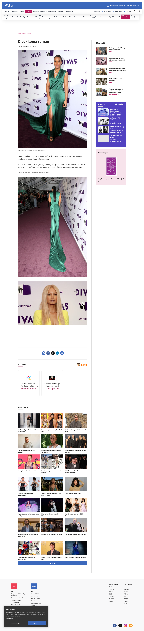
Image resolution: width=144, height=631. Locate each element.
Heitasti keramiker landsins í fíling (51, 534)
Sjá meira (52, 563)
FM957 (126, 601)
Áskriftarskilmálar (36, 603)
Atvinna (126, 591)
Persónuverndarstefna (17, 598)
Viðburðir (126, 594)
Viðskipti (111, 589)
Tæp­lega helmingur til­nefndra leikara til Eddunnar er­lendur (116, 91)
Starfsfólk (34, 605)
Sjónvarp (111, 599)
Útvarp (111, 601)
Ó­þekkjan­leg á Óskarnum (73, 493)
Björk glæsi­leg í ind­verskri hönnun (75, 557)
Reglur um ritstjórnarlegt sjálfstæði (18, 594)
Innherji (126, 587)
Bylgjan (126, 599)
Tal (125, 606)
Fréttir (111, 587)
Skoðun (111, 596)
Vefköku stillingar (15, 623)
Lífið (110, 594)
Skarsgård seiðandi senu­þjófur (27, 471)
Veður (125, 596)
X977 (125, 603)
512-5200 (36, 594)
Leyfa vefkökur (37, 623)
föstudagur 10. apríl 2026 (117, 6)
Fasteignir (126, 589)
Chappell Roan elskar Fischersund (75, 534)
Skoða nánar (9, 618)
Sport (110, 591)
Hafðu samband (35, 598)
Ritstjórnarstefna (36, 601)
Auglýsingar (34, 596)
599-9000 (17, 605)
